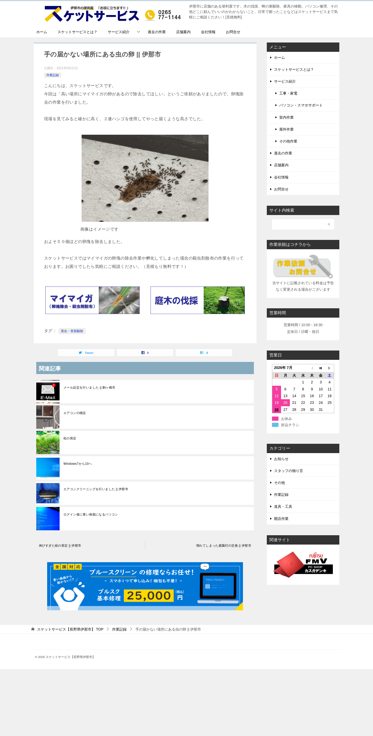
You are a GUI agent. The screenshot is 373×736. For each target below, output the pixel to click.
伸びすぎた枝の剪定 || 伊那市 (60, 545)
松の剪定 (69, 438)
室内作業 (286, 117)
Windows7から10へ (77, 464)
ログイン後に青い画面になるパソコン (90, 514)
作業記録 (52, 75)
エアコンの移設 (74, 413)
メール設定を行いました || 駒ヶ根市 (89, 387)
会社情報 (208, 32)
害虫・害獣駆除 (72, 331)
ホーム (41, 32)
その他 (279, 483)
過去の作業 (157, 32)
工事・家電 (288, 93)
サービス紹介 (119, 32)
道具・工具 (283, 506)
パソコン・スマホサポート (301, 105)
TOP (70, 629)
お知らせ (281, 459)
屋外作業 (286, 129)
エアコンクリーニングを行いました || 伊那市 (95, 489)
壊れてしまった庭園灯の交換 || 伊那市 (223, 545)
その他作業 (288, 141)
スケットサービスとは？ (77, 32)
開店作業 (281, 519)
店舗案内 (183, 32)
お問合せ (233, 32)
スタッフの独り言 (288, 471)
